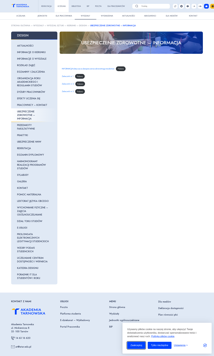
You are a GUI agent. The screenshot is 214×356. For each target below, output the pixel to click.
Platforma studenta (70, 313)
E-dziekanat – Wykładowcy (75, 320)
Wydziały (85, 15)
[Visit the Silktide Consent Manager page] (205, 345)
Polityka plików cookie (162, 336)
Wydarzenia (107, 15)
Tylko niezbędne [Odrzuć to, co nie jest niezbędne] (159, 345)
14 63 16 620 (20, 338)
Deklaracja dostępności (171, 308)
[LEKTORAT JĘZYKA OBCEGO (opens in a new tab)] (34, 201)
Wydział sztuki (55, 25)
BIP (88, 6)
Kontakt (193, 15)
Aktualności (128, 15)
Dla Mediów (172, 15)
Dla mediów (164, 301)
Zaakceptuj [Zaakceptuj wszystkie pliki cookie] (136, 345)
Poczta (98, 6)
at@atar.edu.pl (21, 347)
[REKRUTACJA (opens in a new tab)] (34, 148)
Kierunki (71, 25)
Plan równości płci (168, 314)
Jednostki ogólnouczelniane (124, 320)
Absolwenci (150, 15)
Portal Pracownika (70, 326)
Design (83, 25)
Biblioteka (76, 6)
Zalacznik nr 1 (68, 76)
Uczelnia (62, 6)
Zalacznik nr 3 (68, 91)
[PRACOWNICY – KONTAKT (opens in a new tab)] (34, 105)
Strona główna (20, 25)
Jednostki (42, 15)
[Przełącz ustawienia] (181, 345)
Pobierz (121, 68)
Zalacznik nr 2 (68, 84)
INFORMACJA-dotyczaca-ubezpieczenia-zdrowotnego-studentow (88, 68)
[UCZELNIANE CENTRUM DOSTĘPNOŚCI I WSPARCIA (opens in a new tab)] (34, 260)
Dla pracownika (64, 15)
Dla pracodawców (116, 6)
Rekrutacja (46, 6)
